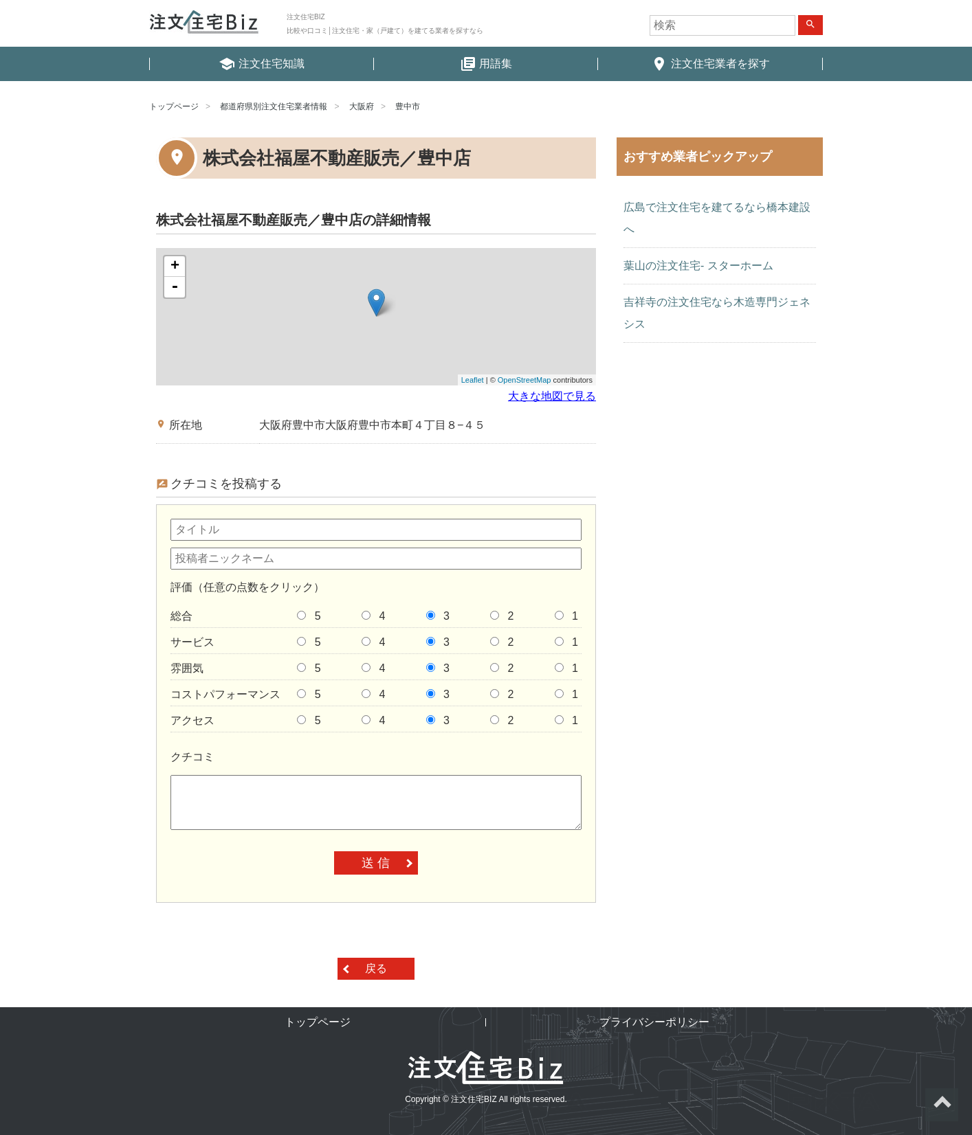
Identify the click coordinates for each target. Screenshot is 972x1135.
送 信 (376, 863)
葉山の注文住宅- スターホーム (698, 265)
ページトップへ (941, 1104)
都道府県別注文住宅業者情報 (273, 106)
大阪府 (361, 106)
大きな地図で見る (552, 396)
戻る (376, 968)
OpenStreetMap (524, 380)
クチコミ (192, 757)
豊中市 (407, 106)
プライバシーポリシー (654, 1022)
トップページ (174, 106)
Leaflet (472, 380)
